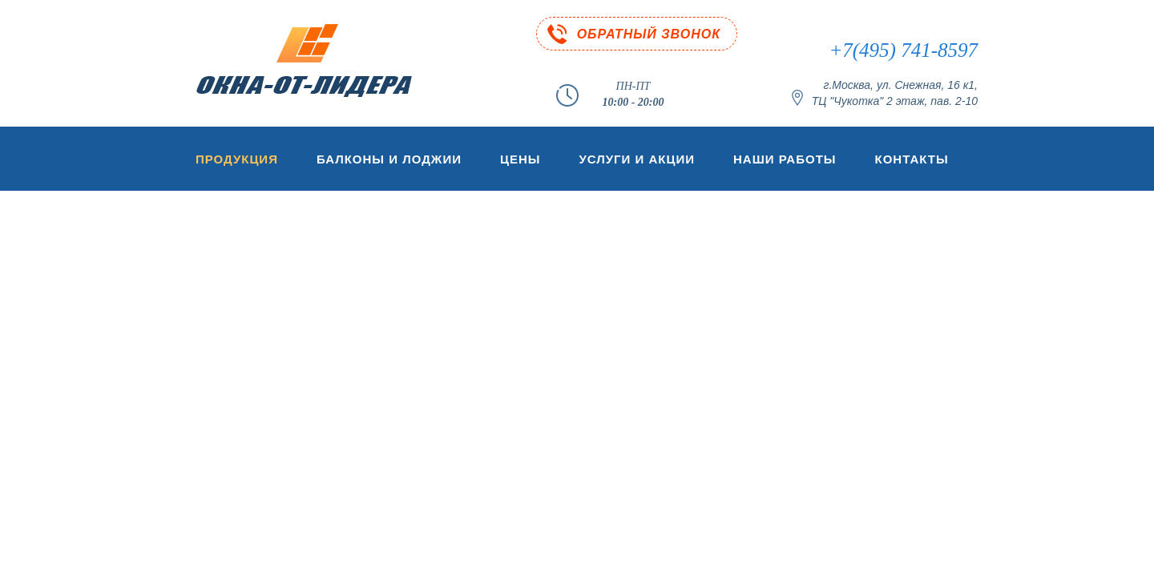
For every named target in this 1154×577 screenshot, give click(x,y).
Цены (520, 159)
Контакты (912, 159)
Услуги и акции (637, 159)
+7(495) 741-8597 (903, 50)
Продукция (237, 159)
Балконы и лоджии (389, 159)
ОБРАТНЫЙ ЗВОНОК (648, 34)
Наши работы (785, 159)
